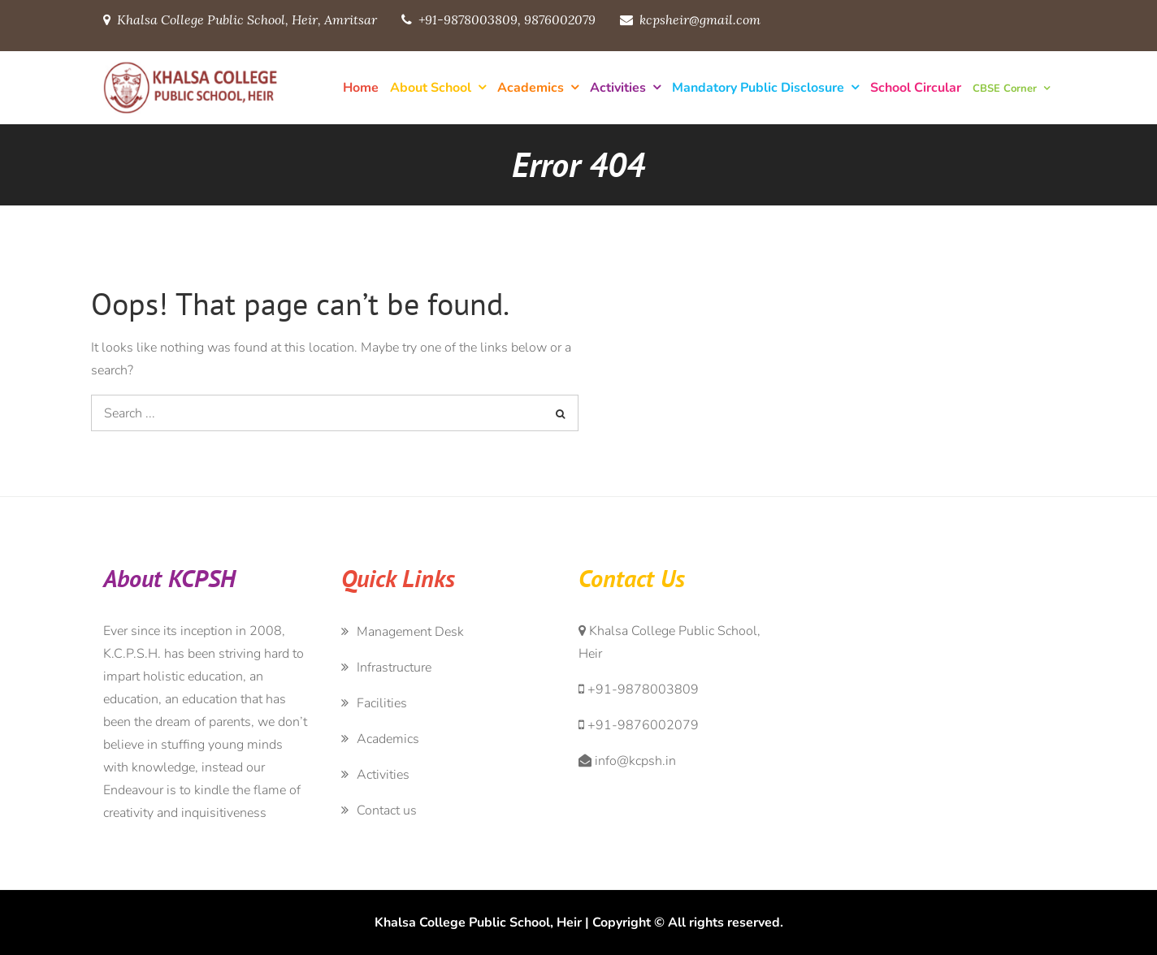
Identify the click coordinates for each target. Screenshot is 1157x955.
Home (361, 88)
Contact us (387, 810)
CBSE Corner (1005, 88)
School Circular (915, 88)
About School (430, 88)
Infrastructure (394, 667)
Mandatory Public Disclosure (758, 88)
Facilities (382, 703)
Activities (618, 88)
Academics (530, 88)
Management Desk (410, 632)
